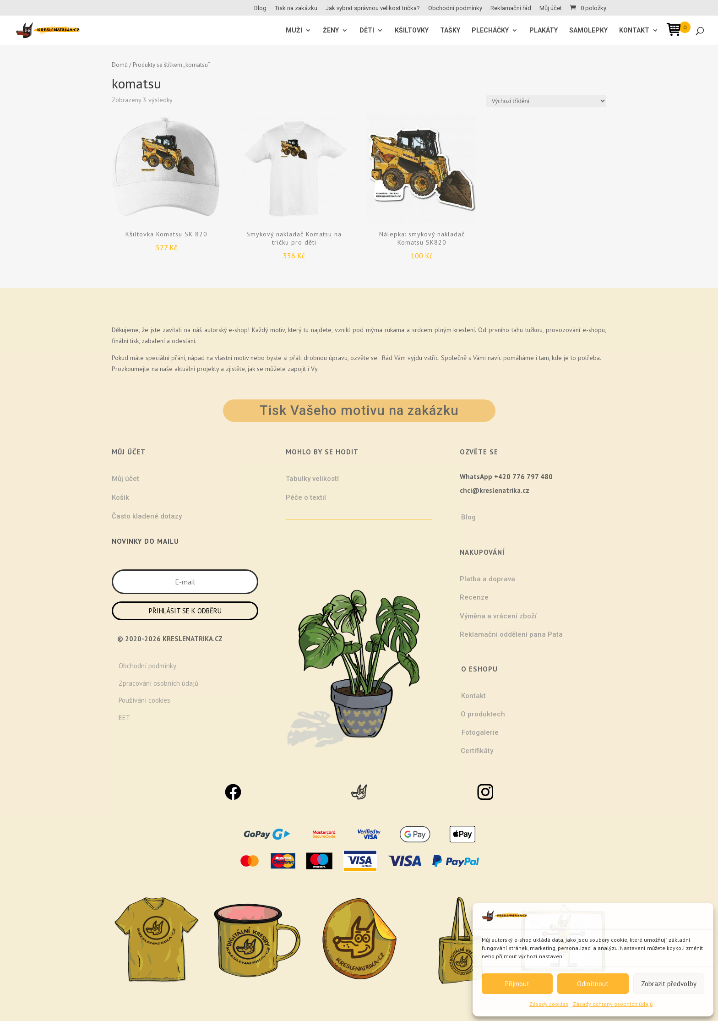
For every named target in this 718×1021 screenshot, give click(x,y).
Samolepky (588, 30)
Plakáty (543, 30)
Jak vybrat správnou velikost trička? (373, 8)
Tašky (450, 30)
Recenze (474, 597)
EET (125, 717)
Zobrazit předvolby (668, 983)
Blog (260, 8)
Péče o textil (306, 497)
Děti (366, 30)
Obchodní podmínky (455, 8)
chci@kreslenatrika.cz (494, 490)
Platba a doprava (487, 579)
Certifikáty (477, 751)
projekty (208, 369)
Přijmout (517, 983)
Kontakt (634, 30)
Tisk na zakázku (296, 8)
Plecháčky (490, 30)
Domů (120, 65)
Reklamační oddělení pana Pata (511, 634)
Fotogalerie (480, 732)
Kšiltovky (412, 30)
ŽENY (331, 30)
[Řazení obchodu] (546, 101)
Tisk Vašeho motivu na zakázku (359, 410)
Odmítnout (593, 983)
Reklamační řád (510, 8)
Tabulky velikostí (312, 479)
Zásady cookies (548, 1003)
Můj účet (550, 8)
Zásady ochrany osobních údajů (613, 1003)
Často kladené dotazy (147, 516)
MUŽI (294, 30)
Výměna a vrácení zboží (498, 616)
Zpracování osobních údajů (158, 683)
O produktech (483, 714)
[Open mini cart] (676, 31)
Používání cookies (144, 700)
